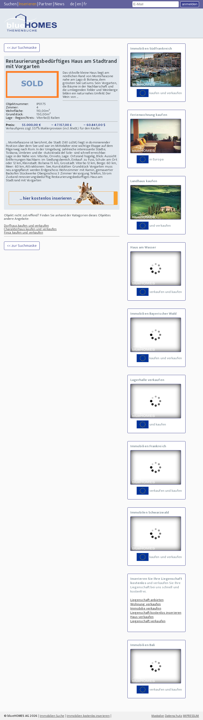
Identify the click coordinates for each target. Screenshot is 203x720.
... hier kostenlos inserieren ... (63, 197)
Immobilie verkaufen (145, 608)
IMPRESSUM (191, 715)
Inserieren (27, 4)
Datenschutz (173, 715)
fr (85, 4)
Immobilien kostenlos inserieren (88, 715)
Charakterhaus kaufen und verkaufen (30, 229)
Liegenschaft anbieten (147, 600)
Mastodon (157, 715)
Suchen (10, 4)
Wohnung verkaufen (145, 604)
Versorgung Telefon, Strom (92, 173)
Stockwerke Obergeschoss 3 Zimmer (46, 173)
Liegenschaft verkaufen (147, 621)
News (59, 4)
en (79, 4)
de (72, 4)
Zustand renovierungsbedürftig (28, 177)
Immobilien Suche (52, 715)
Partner (45, 4)
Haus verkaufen (142, 617)
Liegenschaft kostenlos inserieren (155, 613)
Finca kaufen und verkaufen (23, 232)
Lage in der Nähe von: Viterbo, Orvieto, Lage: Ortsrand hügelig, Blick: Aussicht (61, 156)
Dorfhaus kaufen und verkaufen (26, 226)
